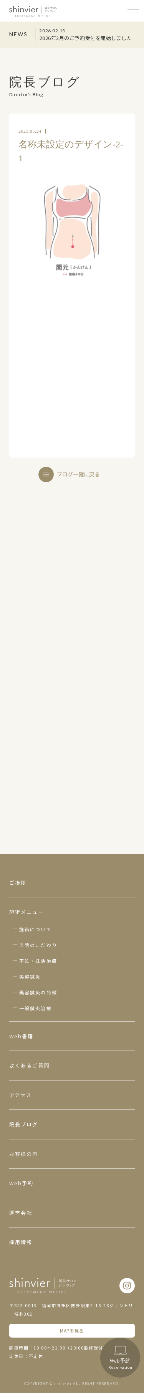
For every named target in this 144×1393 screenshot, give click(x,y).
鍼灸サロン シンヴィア (33, 11)
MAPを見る (72, 1330)
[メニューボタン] (133, 11)
